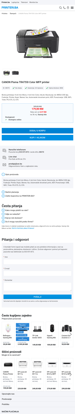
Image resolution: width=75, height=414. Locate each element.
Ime (5, 257)
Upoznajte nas (8, 394)
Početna (4, 13)
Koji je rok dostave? (12, 218)
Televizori (24, 2)
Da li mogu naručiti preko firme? (17, 221)
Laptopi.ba (15, 2)
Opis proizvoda (10, 174)
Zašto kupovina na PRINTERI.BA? (18, 196)
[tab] (37, 174)
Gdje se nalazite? (11, 214)
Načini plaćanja (10, 192)
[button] (70, 334)
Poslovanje (7, 399)
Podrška (5, 404)
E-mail (6, 269)
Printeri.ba (6, 2)
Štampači (13, 13)
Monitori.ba (33, 2)
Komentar (7, 280)
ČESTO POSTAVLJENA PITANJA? (23, 228)
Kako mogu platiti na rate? (15, 210)
